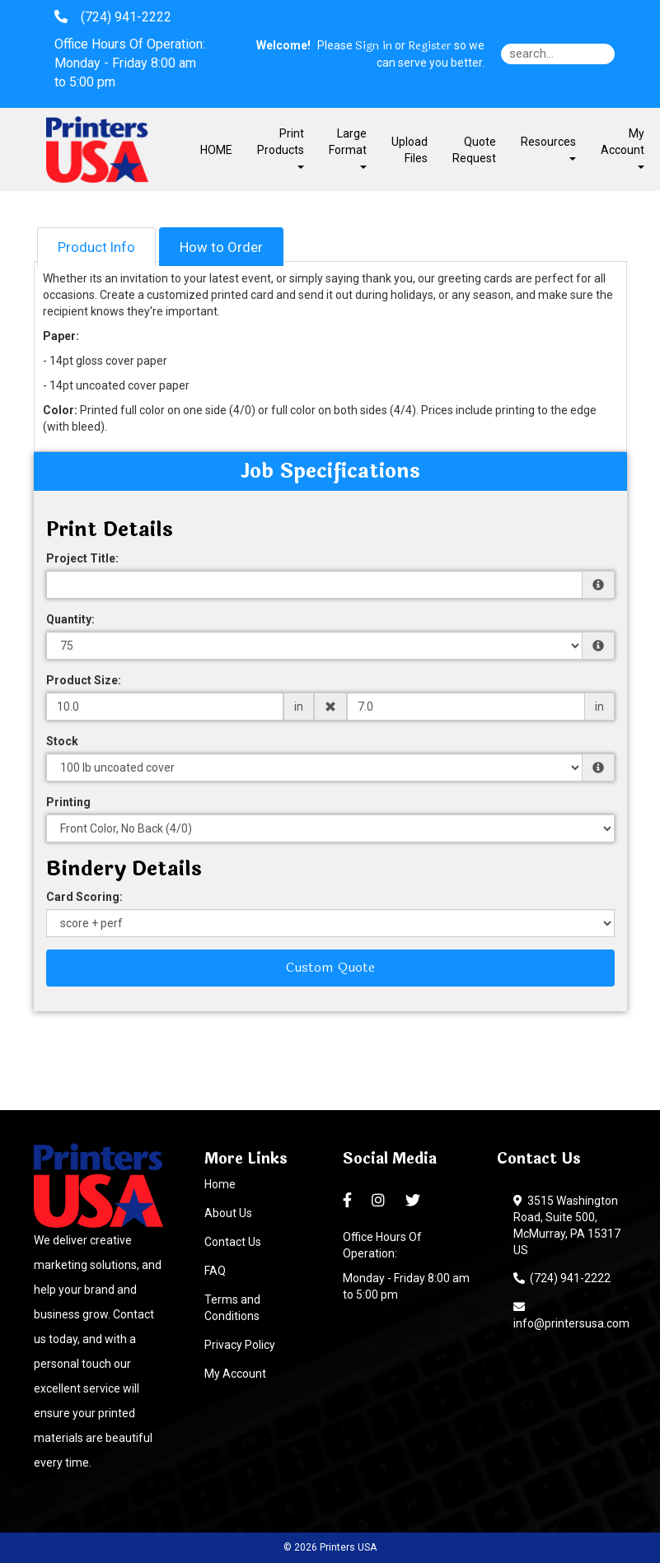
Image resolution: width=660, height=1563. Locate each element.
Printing (68, 802)
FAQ (215, 1270)
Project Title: (82, 558)
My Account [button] (622, 148)
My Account (235, 1373)
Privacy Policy (239, 1344)
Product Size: (83, 680)
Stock (62, 741)
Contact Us (232, 1241)
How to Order (221, 247)
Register (430, 46)
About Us (228, 1213)
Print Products (280, 148)
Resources (548, 148)
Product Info (96, 247)
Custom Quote (330, 967)
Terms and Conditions (232, 1308)
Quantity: (70, 619)
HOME (216, 149)
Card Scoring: (84, 896)
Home (220, 1184)
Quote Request (474, 150)
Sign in (373, 46)
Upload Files (409, 150)
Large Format (348, 148)
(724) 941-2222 (562, 1278)
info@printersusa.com (571, 1315)
